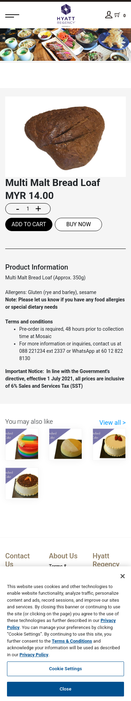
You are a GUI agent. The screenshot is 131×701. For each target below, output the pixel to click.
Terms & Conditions (72, 644)
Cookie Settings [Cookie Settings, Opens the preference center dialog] (65, 671)
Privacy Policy (34, 657)
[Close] (122, 579)
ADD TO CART (29, 224)
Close (66, 692)
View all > (112, 422)
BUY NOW (78, 224)
